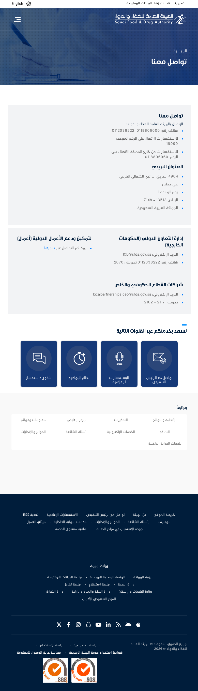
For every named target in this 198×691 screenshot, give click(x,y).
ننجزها (49, 248)
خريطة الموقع (164, 515)
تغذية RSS (31, 515)
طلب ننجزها (163, 3)
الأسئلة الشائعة (77, 432)
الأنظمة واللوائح (164, 420)
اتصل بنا (180, 3)
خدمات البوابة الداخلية (164, 443)
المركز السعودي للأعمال (99, 599)
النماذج (165, 432)
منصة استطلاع (99, 584)
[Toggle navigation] (17, 19)
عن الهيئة (139, 515)
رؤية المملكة (142, 577)
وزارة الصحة (126, 584)
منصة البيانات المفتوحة (64, 577)
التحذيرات (121, 420)
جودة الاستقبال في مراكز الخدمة (119, 529)
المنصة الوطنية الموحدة (107, 577)
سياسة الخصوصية (86, 645)
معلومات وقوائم (33, 420)
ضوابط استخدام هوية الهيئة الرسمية (96, 652)
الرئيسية (180, 51)
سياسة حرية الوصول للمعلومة (39, 652)
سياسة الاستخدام (53, 645)
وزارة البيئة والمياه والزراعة (91, 591)
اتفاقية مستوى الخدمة (71, 529)
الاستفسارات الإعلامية (62, 515)
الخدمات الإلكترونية (121, 432)
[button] (28, 4)
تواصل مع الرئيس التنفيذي (105, 515)
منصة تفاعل (72, 584)
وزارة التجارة (55, 591)
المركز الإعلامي (77, 420)
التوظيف (165, 522)
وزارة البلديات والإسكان (135, 591)
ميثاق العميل (36, 522)
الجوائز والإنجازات (33, 432)
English (17, 4)
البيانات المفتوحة (139, 3)
